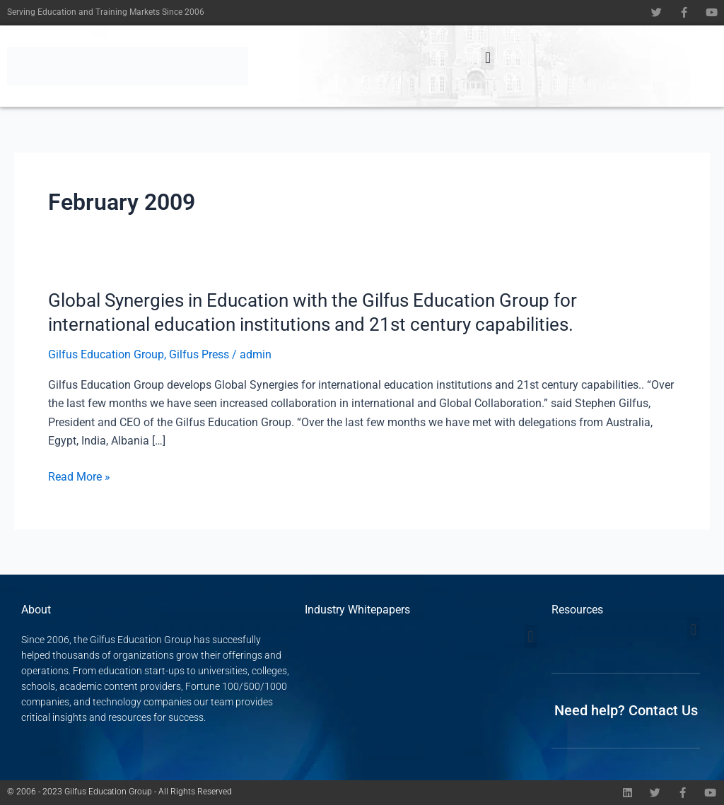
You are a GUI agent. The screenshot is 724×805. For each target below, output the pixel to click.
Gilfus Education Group (106, 354)
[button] (487, 58)
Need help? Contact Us (626, 710)
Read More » (79, 477)
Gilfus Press (199, 354)
